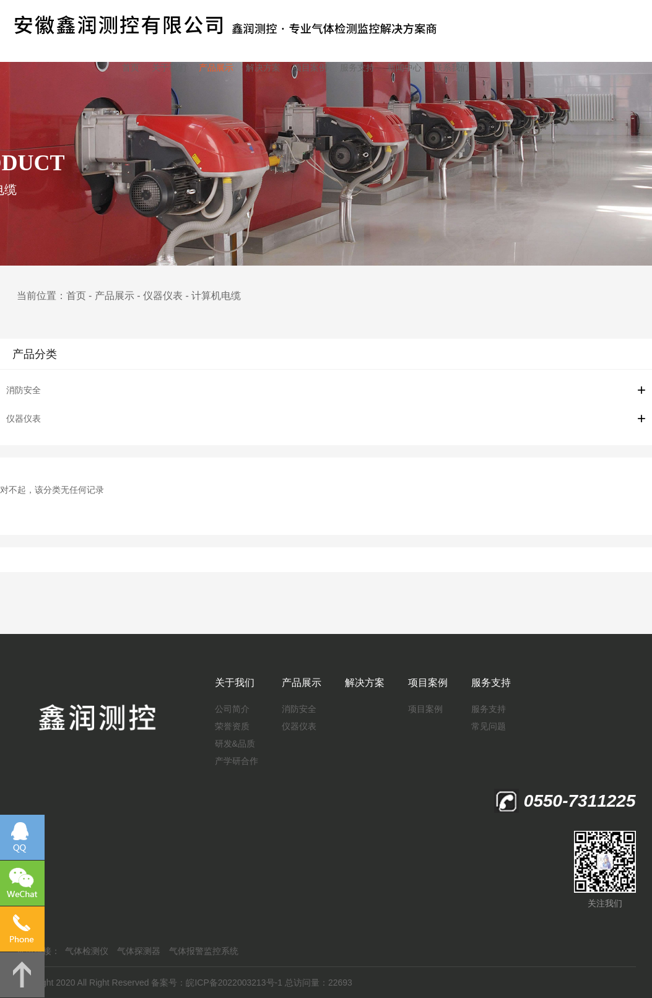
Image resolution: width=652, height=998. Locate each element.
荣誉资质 (232, 726)
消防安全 (23, 390)
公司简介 (232, 709)
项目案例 (310, 67)
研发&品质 (235, 743)
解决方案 (263, 67)
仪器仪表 (163, 295)
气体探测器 (138, 951)
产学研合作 (236, 761)
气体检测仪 (86, 951)
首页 (130, 67)
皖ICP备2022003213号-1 (234, 982)
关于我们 (169, 67)
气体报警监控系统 (203, 951)
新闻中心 (404, 67)
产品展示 (216, 67)
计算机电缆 (216, 295)
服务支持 (357, 67)
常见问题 (488, 726)
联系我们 (451, 67)
